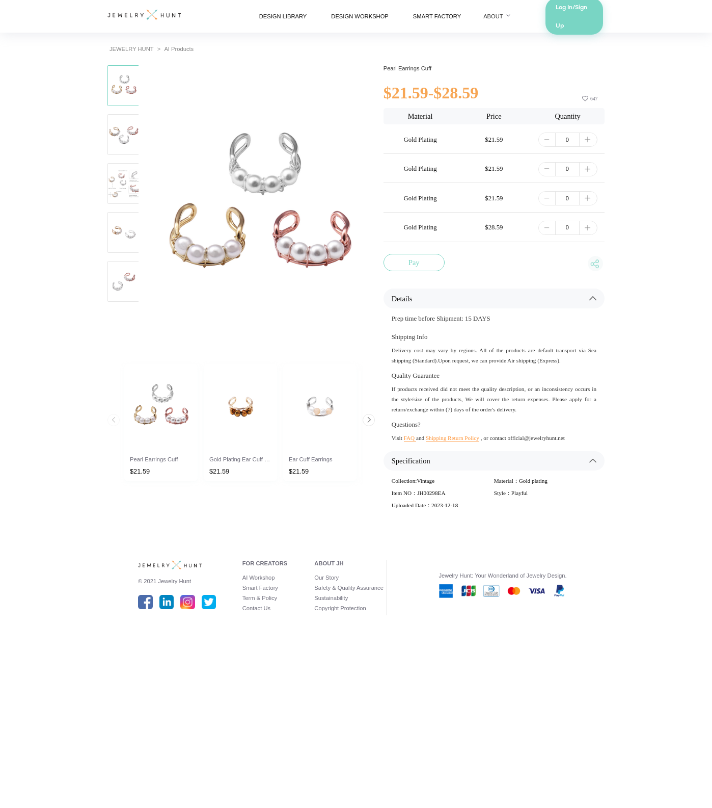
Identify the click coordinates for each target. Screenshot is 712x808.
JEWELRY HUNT (75, 61)
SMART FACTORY (457, 20)
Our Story (319, 723)
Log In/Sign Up (627, 20)
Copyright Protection (336, 763)
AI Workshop (234, 723)
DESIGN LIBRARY (264, 20)
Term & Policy (236, 750)
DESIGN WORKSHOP (360, 20)
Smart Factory (236, 737)
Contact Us (231, 763)
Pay (428, 329)
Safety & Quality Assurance (347, 737)
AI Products (134, 61)
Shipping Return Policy (476, 548)
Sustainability (325, 750)
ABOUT (533, 20)
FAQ (423, 548)
